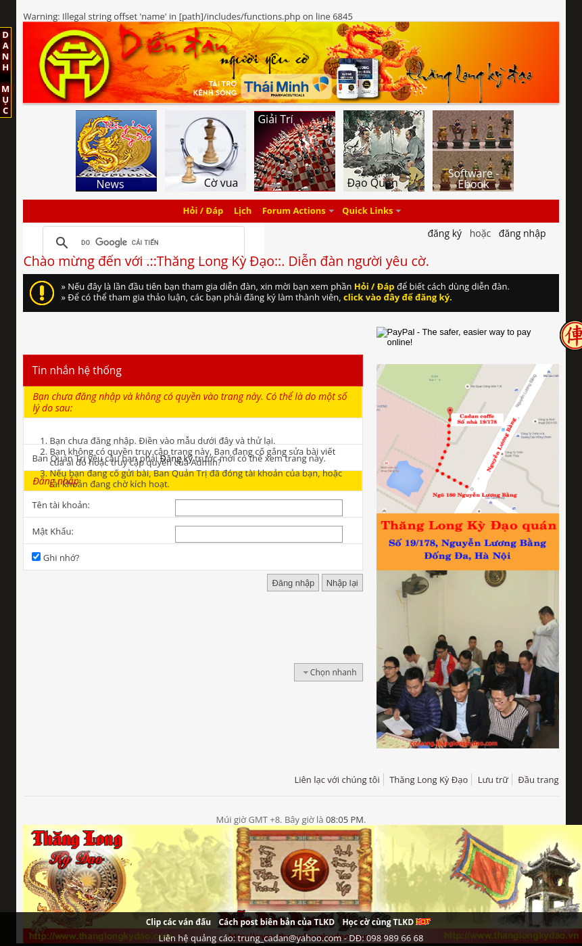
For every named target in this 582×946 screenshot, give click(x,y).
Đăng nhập (522, 233)
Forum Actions (294, 211)
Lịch (243, 211)
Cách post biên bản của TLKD (276, 922)
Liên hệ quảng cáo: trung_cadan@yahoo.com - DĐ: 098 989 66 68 (291, 938)
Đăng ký (176, 458)
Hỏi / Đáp (203, 211)
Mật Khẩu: (52, 531)
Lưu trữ (493, 779)
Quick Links (367, 211)
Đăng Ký (444, 233)
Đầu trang (538, 779)
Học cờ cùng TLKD (386, 922)
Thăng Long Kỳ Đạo (428, 779)
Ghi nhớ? (55, 557)
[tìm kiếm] (141, 243)
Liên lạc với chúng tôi (336, 779)
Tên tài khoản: (61, 504)
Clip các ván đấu (178, 922)
